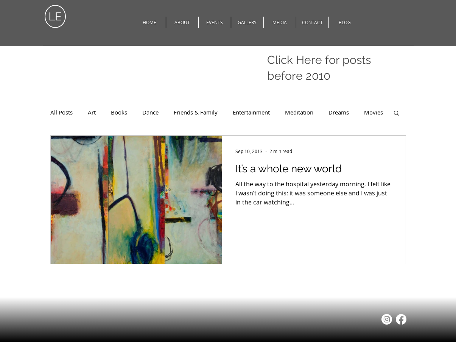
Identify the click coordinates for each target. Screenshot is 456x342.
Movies (373, 112)
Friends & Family (196, 112)
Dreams (338, 112)
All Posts (61, 112)
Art (92, 112)
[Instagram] (386, 319)
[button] (396, 114)
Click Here (294, 60)
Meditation (299, 112)
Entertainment (251, 112)
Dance (150, 112)
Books (119, 112)
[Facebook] (401, 319)
